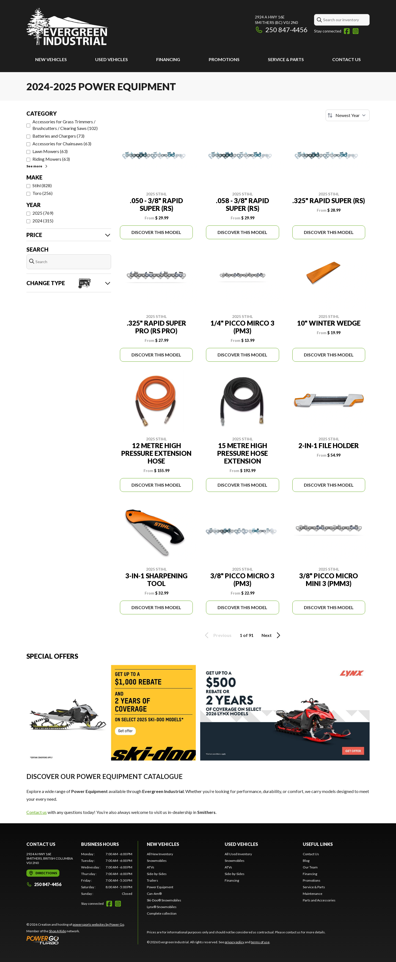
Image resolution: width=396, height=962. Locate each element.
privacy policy (234, 942)
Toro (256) (42, 193)
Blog (306, 861)
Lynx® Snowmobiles (162, 907)
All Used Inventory (238, 854)
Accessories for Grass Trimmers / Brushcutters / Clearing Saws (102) (65, 125)
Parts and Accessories (319, 900)
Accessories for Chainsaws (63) (61, 143)
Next (272, 635)
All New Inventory (160, 854)
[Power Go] (75, 940)
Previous (217, 635)
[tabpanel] (107, 874)
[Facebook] (346, 31)
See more (37, 166)
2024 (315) (42, 220)
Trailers (152, 880)
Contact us (36, 812)
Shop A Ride (57, 931)
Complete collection (162, 913)
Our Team (310, 867)
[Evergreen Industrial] (67, 26)
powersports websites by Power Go (98, 924)
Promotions (224, 59)
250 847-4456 (281, 30)
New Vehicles (51, 59)
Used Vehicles (111, 59)
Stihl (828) (42, 185)
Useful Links (318, 844)
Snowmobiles (157, 861)
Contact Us (346, 59)
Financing (168, 59)
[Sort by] (348, 115)
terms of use (260, 942)
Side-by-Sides (157, 874)
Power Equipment (160, 887)
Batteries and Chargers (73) (58, 135)
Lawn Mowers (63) (50, 151)
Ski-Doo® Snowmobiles (164, 900)
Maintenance (312, 894)
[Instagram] (355, 31)
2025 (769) (42, 213)
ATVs (150, 867)
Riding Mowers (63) (51, 159)
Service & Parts (286, 59)
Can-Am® (154, 894)
